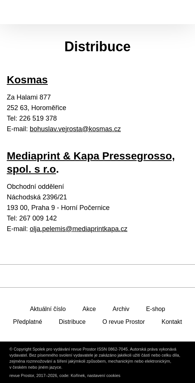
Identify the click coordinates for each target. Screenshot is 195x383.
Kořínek (78, 375)
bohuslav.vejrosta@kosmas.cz (75, 129)
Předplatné (27, 322)
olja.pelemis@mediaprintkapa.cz (78, 229)
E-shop (155, 309)
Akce (89, 309)
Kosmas (27, 80)
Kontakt (171, 322)
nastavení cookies (103, 375)
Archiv (121, 309)
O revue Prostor (123, 322)
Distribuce (72, 322)
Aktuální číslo (48, 309)
